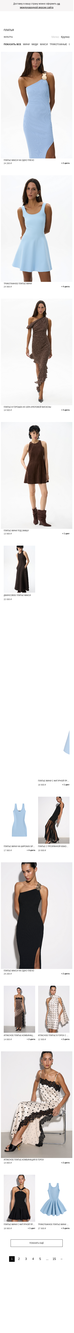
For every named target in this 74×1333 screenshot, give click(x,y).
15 (54, 1258)
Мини (26, 44)
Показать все (12, 44)
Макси (44, 44)
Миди (35, 44)
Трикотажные (58, 44)
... (47, 1258)
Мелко (55, 36)
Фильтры (8, 37)
